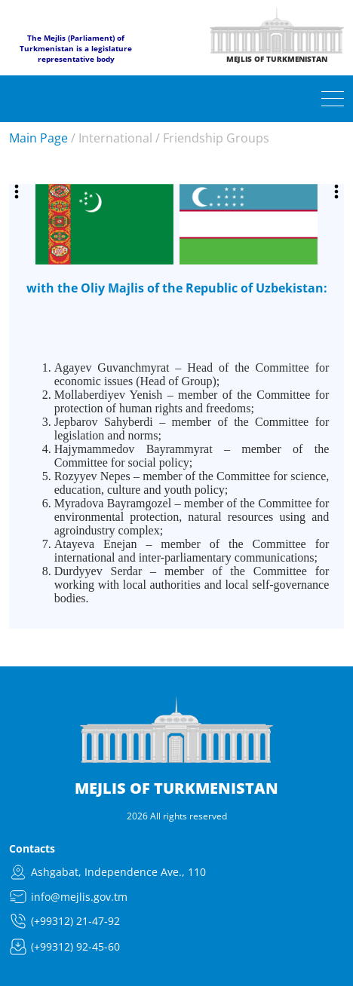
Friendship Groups (216, 138)
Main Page (38, 138)
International (115, 138)
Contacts (32, 848)
